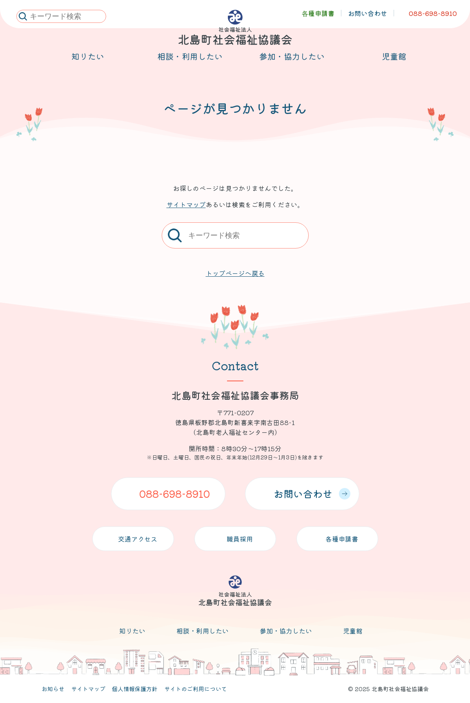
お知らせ (53, 689)
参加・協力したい (286, 631)
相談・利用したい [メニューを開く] (190, 66)
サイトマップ (186, 204)
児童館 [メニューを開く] (394, 66)
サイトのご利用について (195, 689)
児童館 (353, 631)
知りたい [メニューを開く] (87, 66)
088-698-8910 (174, 493)
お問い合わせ (312, 493)
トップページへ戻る (235, 273)
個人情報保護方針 (135, 689)
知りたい (132, 631)
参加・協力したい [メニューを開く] (292, 66)
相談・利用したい (202, 631)
